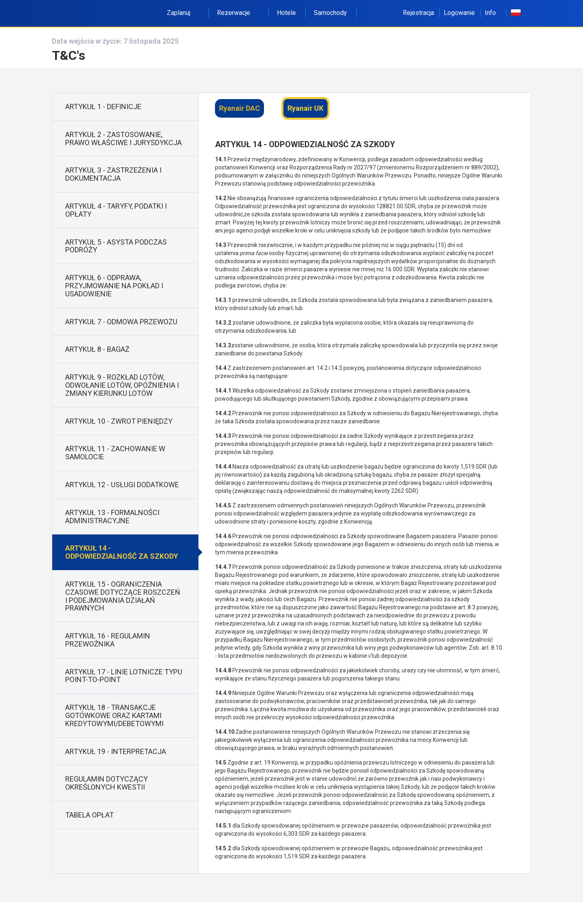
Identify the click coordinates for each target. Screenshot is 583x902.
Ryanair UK (305, 108)
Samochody (330, 13)
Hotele (286, 13)
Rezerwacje (238, 13)
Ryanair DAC (239, 108)
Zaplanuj (183, 13)
